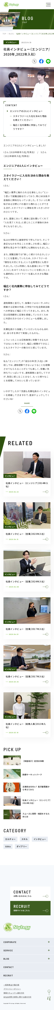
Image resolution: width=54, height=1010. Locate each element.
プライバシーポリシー (12, 989)
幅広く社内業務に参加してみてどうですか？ (30, 126)
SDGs (8, 846)
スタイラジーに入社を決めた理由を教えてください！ (30, 118)
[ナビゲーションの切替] (48, 4)
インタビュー (11, 42)
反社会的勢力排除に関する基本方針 (17, 997)
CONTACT (8, 967)
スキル (24, 839)
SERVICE (27, 950)
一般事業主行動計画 (11, 985)
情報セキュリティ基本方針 (13, 993)
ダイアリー (22, 846)
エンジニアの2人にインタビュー (26, 111)
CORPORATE (27, 942)
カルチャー (10, 839)
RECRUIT (8, 975)
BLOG (27, 958)
